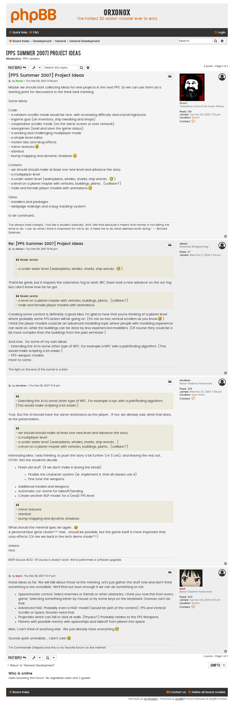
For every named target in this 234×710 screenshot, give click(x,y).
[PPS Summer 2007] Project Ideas (43, 52)
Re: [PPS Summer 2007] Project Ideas (45, 244)
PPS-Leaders (31, 58)
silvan (183, 243)
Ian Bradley (151, 699)
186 (190, 111)
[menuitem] (33, 32)
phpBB (179, 699)
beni (182, 589)
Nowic (183, 103)
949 (190, 597)
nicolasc (185, 380)
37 (189, 252)
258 (190, 389)
